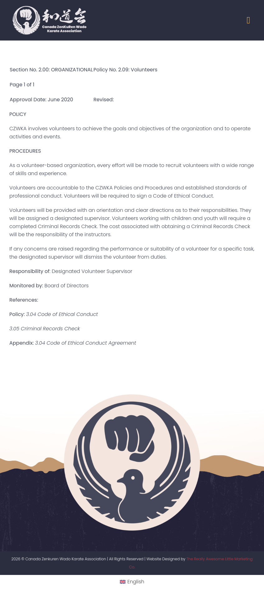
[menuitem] (132, 581)
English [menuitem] (135, 581)
